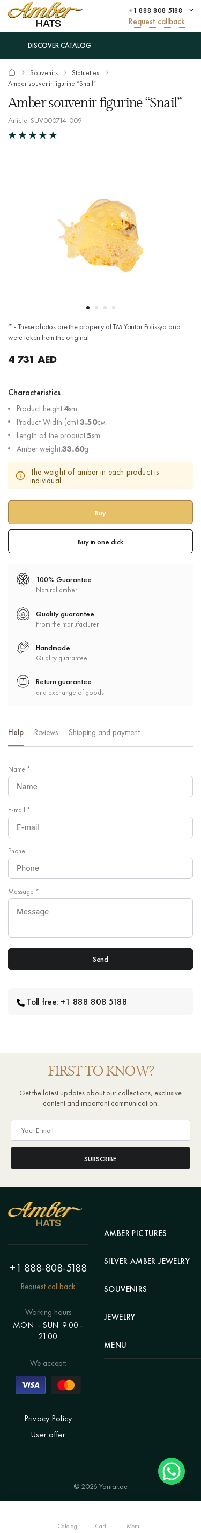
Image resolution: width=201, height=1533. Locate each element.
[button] (88, 307)
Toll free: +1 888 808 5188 (72, 1001)
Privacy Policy (48, 1418)
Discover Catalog (49, 45)
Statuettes (85, 73)
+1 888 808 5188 (156, 10)
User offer (48, 1434)
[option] (16, 735)
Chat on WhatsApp (171, 1471)
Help (16, 732)
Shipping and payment (104, 732)
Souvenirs (44, 73)
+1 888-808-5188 (48, 1268)
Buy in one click (100, 542)
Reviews (46, 732)
